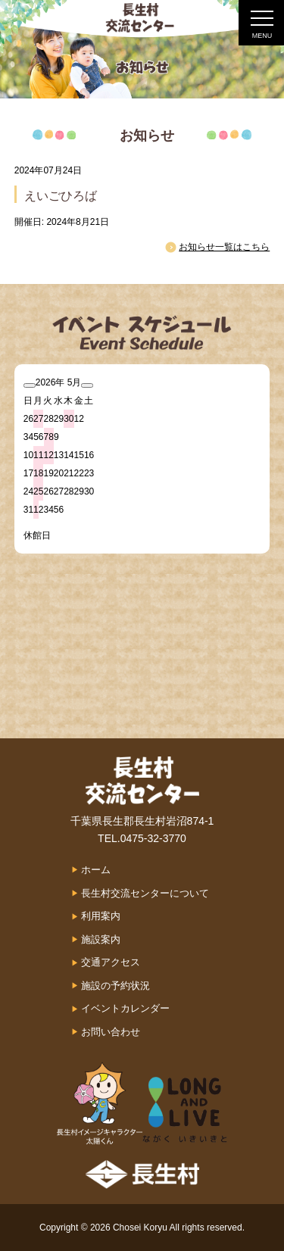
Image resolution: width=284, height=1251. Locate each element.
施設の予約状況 (115, 985)
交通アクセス (110, 962)
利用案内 (100, 916)
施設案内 (100, 939)
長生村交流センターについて (145, 893)
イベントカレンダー (125, 1008)
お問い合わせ (110, 1031)
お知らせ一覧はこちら (224, 247)
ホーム (96, 869)
